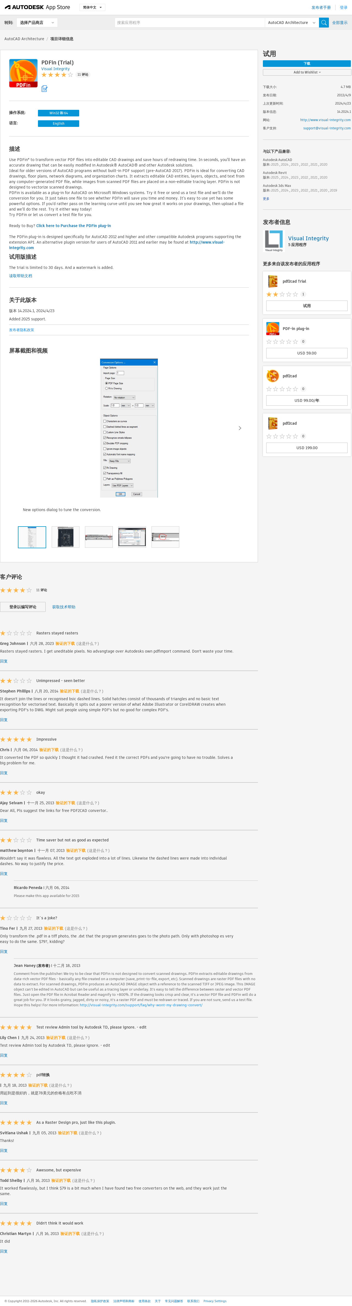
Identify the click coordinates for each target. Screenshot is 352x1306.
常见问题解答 (174, 1301)
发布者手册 (321, 7)
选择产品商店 (31, 22)
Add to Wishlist (307, 72)
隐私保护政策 (100, 1301)
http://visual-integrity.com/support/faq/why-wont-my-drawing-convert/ (141, 1005)
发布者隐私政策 (21, 329)
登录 (344, 7)
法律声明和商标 (123, 1301)
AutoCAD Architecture (24, 39)
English (58, 123)
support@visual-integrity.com (327, 128)
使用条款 (145, 1301)
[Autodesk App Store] (37, 7)
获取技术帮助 (63, 607)
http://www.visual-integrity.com (325, 120)
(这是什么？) (87, 643)
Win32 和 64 (59, 113)
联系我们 (193, 1301)
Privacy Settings (215, 1301)
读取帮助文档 (20, 276)
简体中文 (92, 7)
